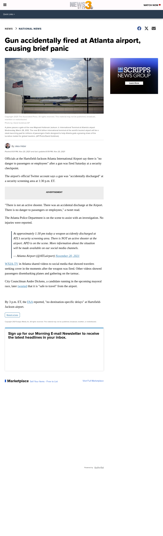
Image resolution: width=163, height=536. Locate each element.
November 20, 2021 (67, 256)
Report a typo (12, 315)
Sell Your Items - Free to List (44, 381)
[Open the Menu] (4, 5)
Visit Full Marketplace (93, 381)
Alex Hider (20, 146)
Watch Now (152, 5)
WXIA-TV (11, 263)
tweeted (22, 286)
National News (30, 29)
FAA (30, 302)
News (9, 29)
